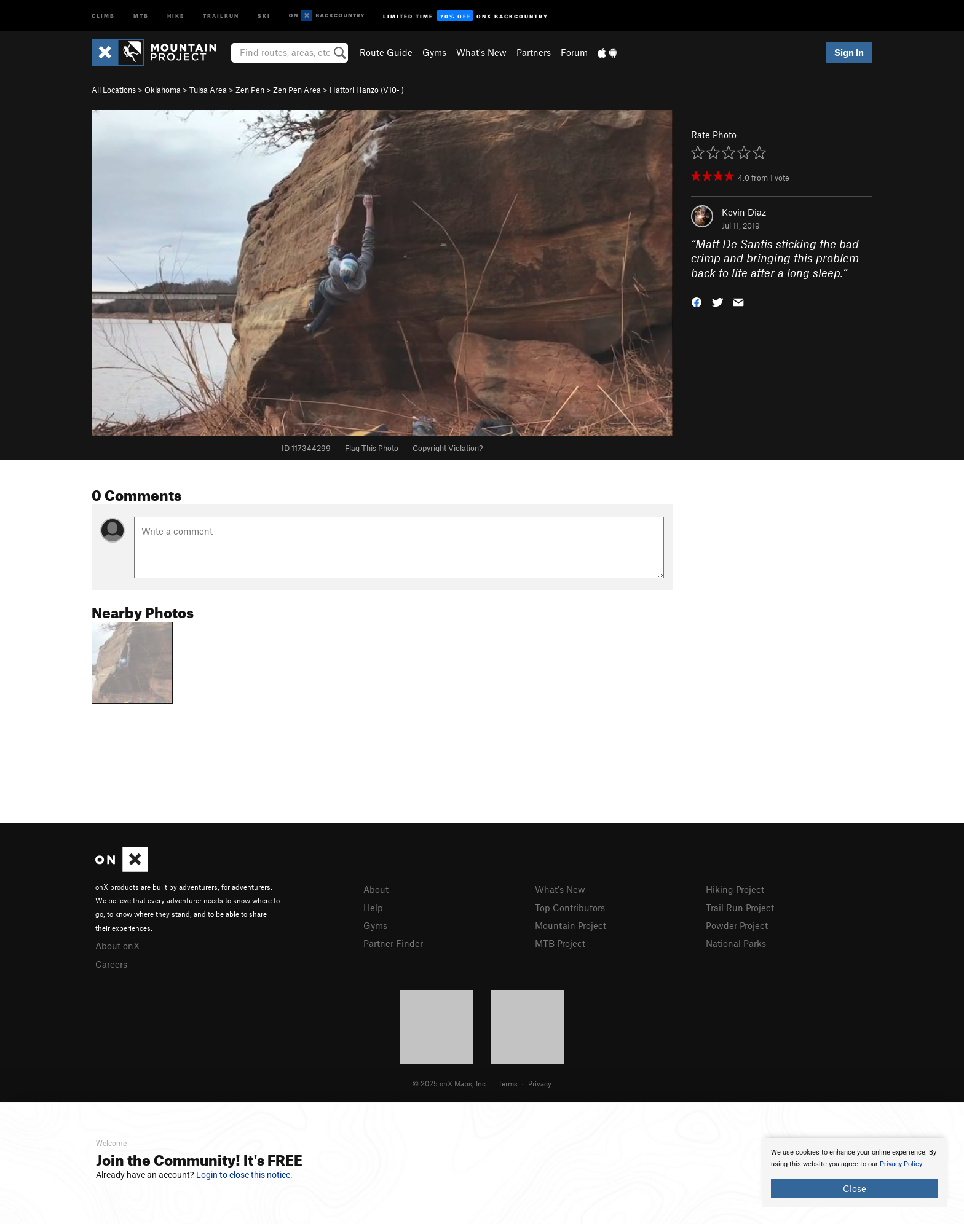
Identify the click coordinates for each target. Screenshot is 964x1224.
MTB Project (560, 943)
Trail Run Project (740, 907)
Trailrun (221, 15)
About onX (117, 945)
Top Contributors (570, 907)
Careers (111, 964)
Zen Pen (249, 90)
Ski (264, 15)
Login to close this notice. (244, 1175)
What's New (481, 52)
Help (373, 907)
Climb (103, 15)
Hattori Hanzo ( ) (367, 90)
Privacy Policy (901, 1164)
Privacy (539, 1083)
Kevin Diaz (744, 212)
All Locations (114, 90)
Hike (175, 15)
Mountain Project (570, 925)
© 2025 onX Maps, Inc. (450, 1083)
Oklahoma (162, 90)
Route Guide (386, 52)
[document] (854, 1172)
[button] (696, 301)
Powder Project (737, 925)
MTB (141, 15)
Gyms (434, 52)
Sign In (849, 52)
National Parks (736, 943)
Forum (574, 52)
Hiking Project (735, 889)
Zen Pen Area (297, 90)
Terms (508, 1083)
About (376, 889)
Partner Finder (393, 943)
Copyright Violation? (448, 448)
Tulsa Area (208, 90)
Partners (533, 52)
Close (854, 1188)
